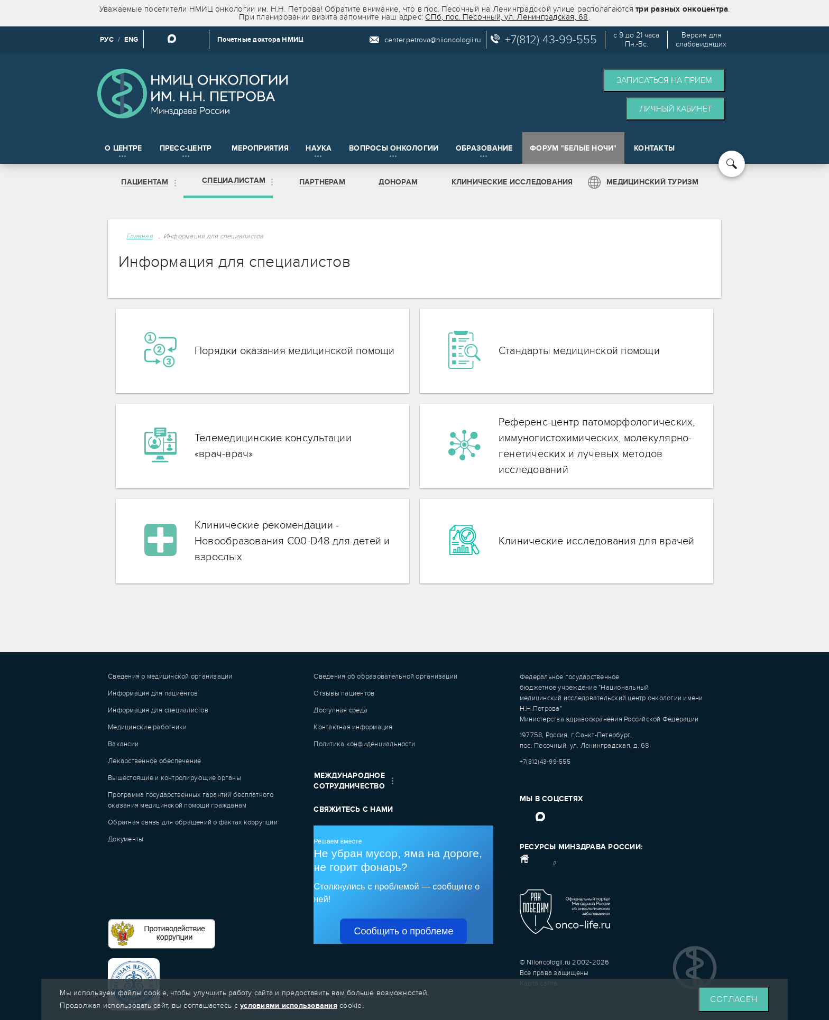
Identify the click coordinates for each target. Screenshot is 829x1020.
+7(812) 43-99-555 (551, 40)
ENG (131, 39)
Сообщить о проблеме (403, 931)
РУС (107, 39)
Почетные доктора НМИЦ (260, 39)
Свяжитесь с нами (353, 809)
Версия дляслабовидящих (701, 40)
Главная (139, 236)
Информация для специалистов (213, 236)
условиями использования (288, 1005)
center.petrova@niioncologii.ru (432, 39)
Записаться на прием (664, 80)
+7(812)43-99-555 (545, 761)
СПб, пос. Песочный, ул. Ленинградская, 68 (506, 17)
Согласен (734, 999)
